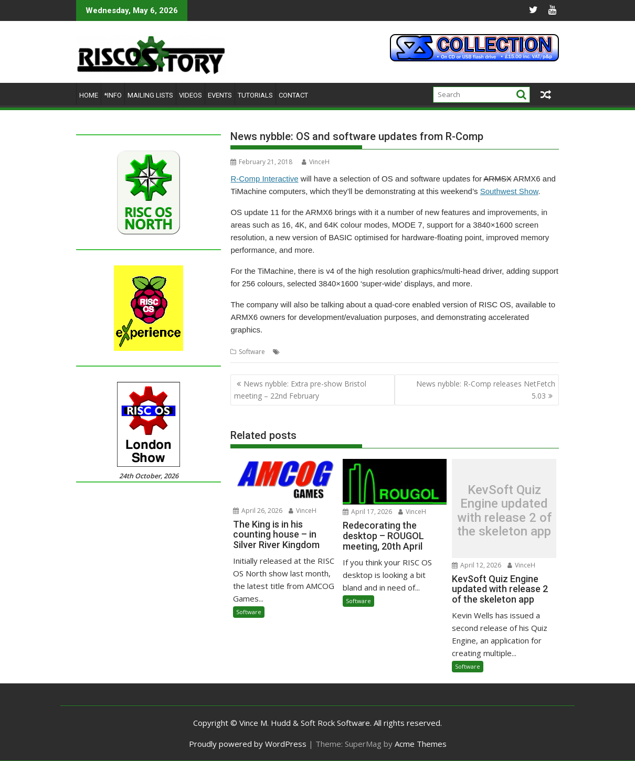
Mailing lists (150, 95)
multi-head (424, 351)
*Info (113, 95)
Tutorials (255, 95)
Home (88, 95)
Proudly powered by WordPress (247, 743)
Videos (190, 95)
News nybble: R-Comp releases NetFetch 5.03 (485, 389)
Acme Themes (421, 743)
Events (220, 95)
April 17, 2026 (367, 511)
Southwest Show (509, 191)
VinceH (316, 161)
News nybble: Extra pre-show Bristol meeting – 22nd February (300, 389)
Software (252, 351)
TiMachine (540, 351)
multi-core (389, 351)
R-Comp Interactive (264, 178)
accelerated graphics (313, 351)
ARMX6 (359, 351)
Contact (293, 95)
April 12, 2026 (476, 565)
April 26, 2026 (257, 510)
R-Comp (456, 351)
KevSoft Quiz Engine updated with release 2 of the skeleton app (504, 511)
